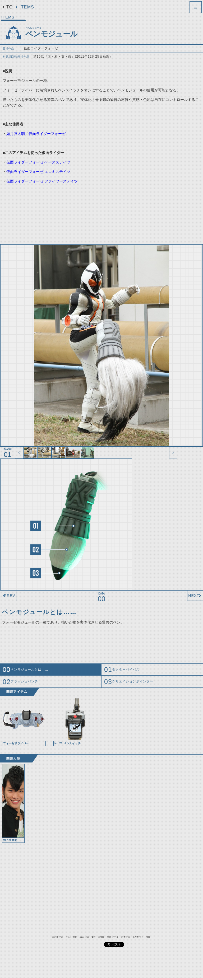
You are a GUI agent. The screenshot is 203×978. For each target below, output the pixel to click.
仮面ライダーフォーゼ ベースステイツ (38, 162)
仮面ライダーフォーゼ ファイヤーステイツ (42, 181)
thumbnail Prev (19, 452)
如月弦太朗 (15, 134)
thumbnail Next (173, 452)
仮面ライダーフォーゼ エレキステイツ (38, 172)
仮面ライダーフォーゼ (47, 134)
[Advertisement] (95, 211)
